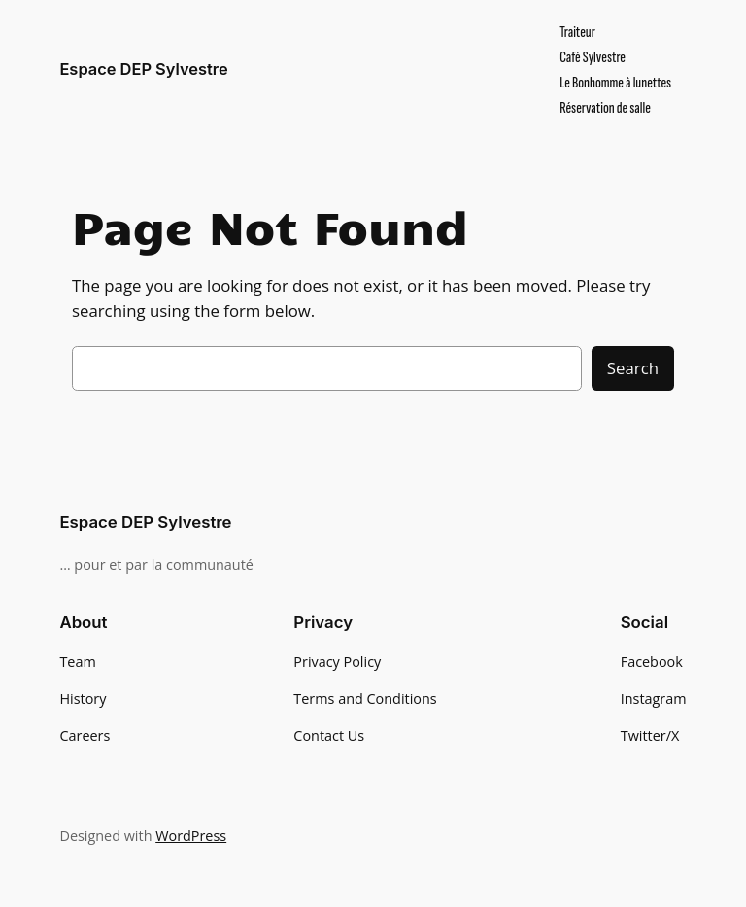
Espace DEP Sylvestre (143, 69)
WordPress (190, 835)
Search (633, 368)
